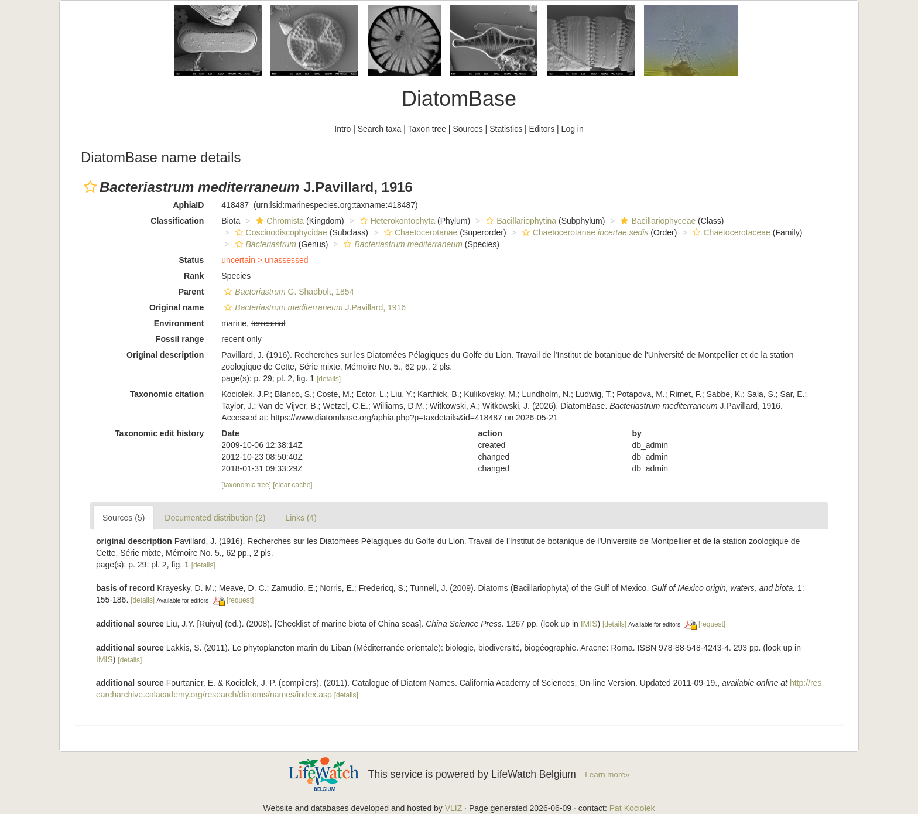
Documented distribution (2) (215, 517)
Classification (177, 220)
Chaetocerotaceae (730, 232)
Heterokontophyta (396, 220)
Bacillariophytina (519, 220)
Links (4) (301, 517)
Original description (165, 355)
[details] (329, 379)
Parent (191, 291)
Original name (176, 307)
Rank (194, 276)
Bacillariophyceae (657, 220)
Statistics (505, 129)
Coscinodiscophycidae (279, 232)
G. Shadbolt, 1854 (287, 291)
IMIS (589, 623)
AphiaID (188, 205)
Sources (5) (123, 517)
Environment (179, 323)
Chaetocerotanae (419, 232)
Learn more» (607, 774)
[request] (240, 600)
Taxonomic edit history (159, 433)
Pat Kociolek (632, 808)
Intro (342, 129)
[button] (90, 187)
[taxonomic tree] (246, 485)
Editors (542, 129)
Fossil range (180, 339)
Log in (572, 129)
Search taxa (380, 129)
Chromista (278, 220)
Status (191, 260)
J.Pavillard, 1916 (313, 307)
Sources (467, 129)
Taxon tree (427, 129)
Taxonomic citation (167, 394)
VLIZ (454, 808)
